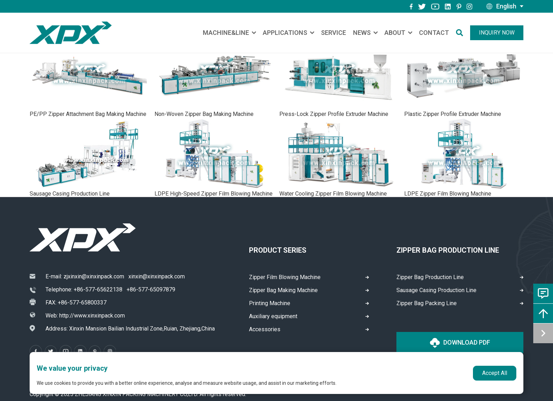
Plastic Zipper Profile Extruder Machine (452, 114)
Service (333, 32)
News (362, 32)
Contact (434, 32)
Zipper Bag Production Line (430, 277)
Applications (285, 32)
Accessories (264, 329)
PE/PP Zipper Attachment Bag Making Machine (88, 114)
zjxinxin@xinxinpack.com (93, 276)
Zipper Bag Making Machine (283, 290)
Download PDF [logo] (460, 343)
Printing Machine (269, 303)
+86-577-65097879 (151, 289)
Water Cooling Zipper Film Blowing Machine (333, 193)
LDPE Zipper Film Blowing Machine (447, 193)
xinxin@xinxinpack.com (156, 276)
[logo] (71, 32)
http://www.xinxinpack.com (92, 315)
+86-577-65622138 (98, 289)
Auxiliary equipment (273, 316)
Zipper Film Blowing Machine (285, 277)
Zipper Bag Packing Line (426, 303)
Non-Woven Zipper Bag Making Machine (204, 114)
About (394, 32)
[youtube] (435, 6)
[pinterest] (458, 6)
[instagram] (448, 6)
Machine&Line (226, 32)
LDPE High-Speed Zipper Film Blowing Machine (213, 193)
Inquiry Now (497, 32)
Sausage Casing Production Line (70, 193)
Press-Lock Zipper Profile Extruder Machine (333, 114)
